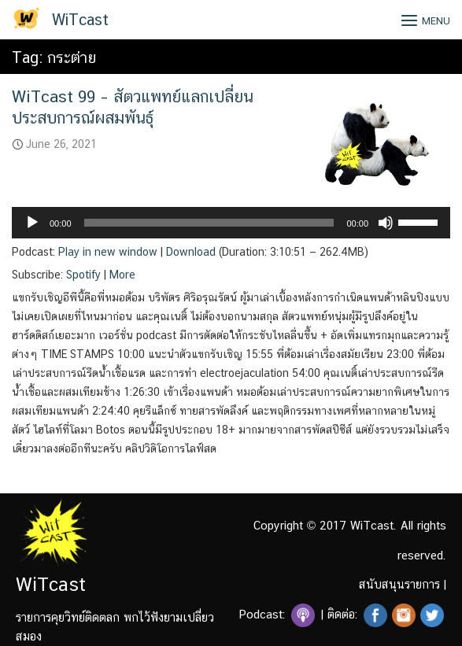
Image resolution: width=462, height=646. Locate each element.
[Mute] (386, 223)
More (122, 274)
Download (191, 251)
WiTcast (80, 19)
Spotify (83, 274)
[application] (231, 222)
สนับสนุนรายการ (399, 584)
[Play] (32, 223)
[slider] (209, 223)
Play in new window (107, 251)
